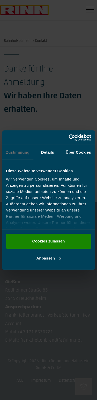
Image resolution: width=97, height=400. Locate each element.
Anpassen (48, 258)
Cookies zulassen (48, 241)
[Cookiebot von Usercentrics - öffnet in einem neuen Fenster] (69, 137)
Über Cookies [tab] (78, 152)
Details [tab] (47, 152)
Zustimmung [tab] (17, 152)
